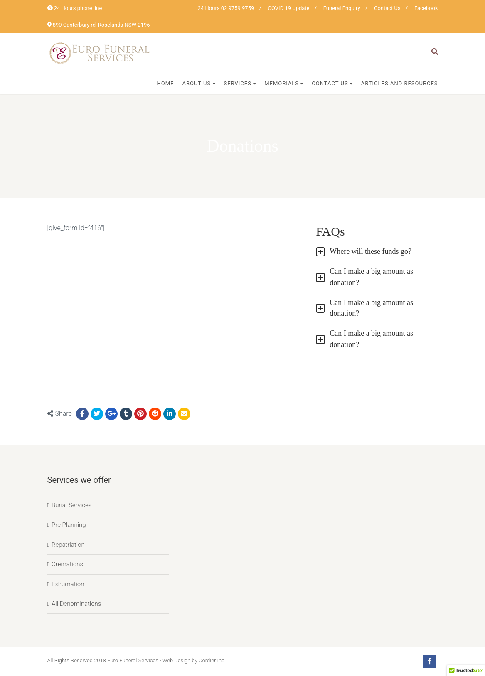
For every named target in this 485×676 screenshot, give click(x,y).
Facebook (426, 8)
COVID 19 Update (289, 8)
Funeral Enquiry (341, 8)
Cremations (67, 564)
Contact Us (387, 8)
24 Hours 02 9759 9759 (226, 8)
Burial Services (71, 505)
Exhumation (68, 584)
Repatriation (68, 544)
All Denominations (76, 603)
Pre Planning (69, 525)
